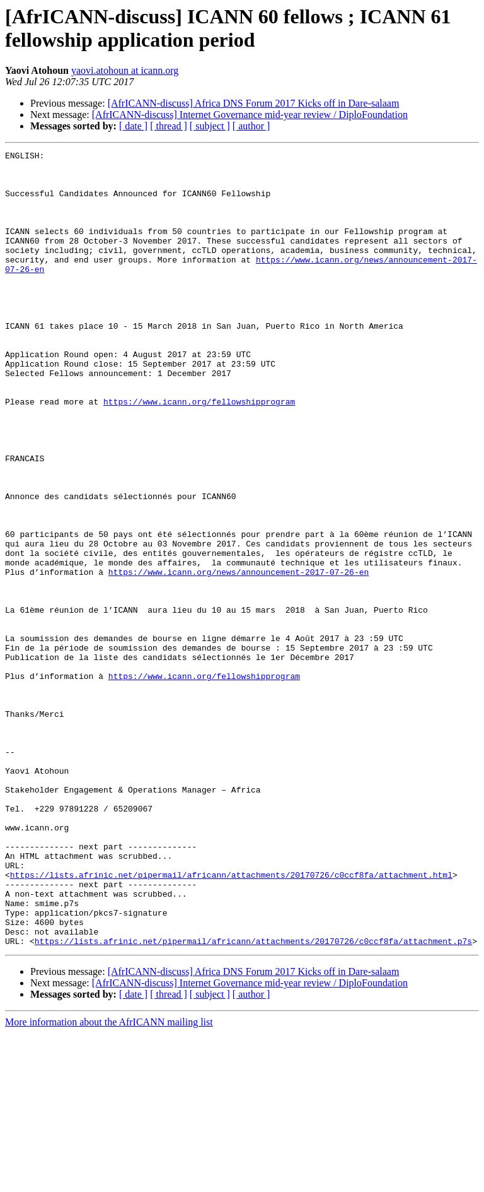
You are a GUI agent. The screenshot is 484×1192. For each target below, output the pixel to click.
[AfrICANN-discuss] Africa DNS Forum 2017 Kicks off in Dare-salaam (254, 103)
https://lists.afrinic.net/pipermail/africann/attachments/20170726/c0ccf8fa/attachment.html (231, 1020)
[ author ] (251, 126)
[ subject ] (210, 126)
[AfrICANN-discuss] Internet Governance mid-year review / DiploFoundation (250, 114)
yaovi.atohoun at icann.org (124, 70)
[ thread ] (168, 126)
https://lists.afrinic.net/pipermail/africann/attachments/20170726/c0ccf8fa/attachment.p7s (253, 1100)
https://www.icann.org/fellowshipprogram (199, 452)
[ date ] (133, 126)
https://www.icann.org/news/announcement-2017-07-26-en (238, 657)
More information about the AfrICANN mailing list (109, 1181)
